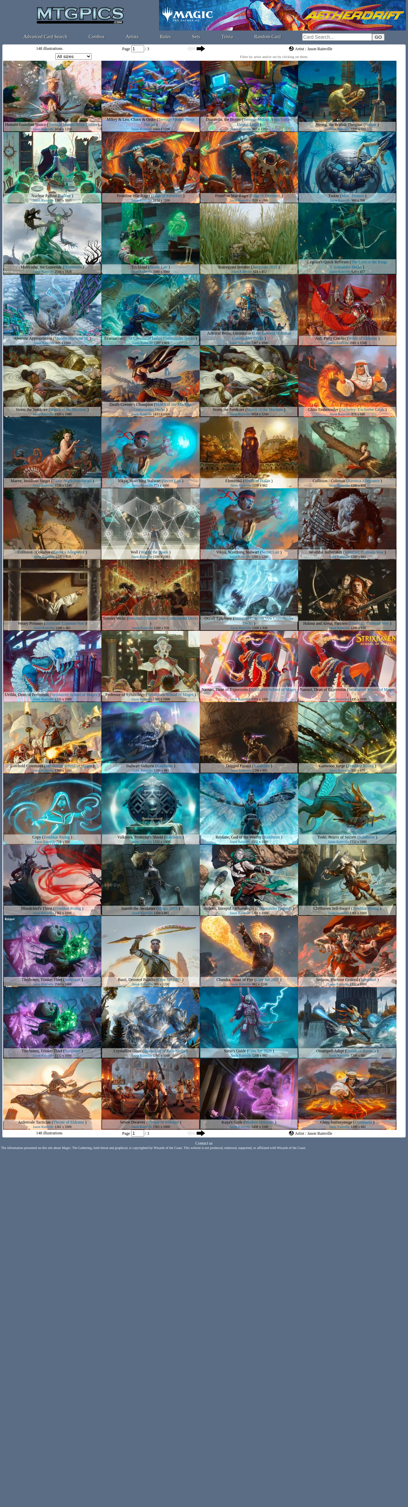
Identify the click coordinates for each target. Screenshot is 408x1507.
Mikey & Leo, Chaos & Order (131, 119)
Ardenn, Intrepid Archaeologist (229, 908)
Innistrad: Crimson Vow (364, 552)
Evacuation (113, 338)
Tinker (333, 195)
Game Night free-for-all (72, 480)
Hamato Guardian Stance (25, 124)
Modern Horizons (259, 1122)
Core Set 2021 (169, 979)
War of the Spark (154, 552)
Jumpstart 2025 (264, 267)
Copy (36, 837)
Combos (96, 36)
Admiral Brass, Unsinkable (229, 333)
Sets (196, 36)
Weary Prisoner (30, 623)
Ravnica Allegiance (364, 480)
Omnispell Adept (330, 1051)
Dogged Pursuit (238, 766)
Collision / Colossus (329, 480)
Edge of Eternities (167, 195)
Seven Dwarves (132, 1122)
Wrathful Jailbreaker (325, 552)
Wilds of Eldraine (362, 338)
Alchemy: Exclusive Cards (363, 409)
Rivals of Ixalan (257, 480)
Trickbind (139, 267)
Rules (165, 36)
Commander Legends (274, 908)
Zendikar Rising (360, 766)
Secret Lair (159, 267)
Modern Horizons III (72, 338)
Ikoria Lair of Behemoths (164, 1051)
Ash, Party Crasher (330, 338)
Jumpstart (73, 979)
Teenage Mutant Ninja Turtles (72, 124)
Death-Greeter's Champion (131, 404)
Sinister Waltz (114, 618)
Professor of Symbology (125, 694)
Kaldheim (165, 766)
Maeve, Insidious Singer (30, 480)
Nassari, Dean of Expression (224, 689)
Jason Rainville (43, 129)
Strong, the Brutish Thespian (339, 124)
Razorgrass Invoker (234, 267)
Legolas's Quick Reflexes (328, 262)
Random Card (267, 36)
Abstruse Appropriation (33, 338)
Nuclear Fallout (44, 195)
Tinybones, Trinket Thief (42, 979)
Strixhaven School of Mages (74, 694)
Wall (134, 552)
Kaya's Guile (232, 1122)
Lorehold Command (26, 766)
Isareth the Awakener (138, 908)
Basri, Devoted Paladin (136, 979)
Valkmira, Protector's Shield (140, 837)
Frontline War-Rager (133, 195)
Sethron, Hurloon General (337, 979)
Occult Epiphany (218, 618)
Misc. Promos (352, 195)
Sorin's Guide (235, 1051)
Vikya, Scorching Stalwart (139, 480)
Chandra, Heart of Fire (234, 979)
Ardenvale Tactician (34, 1122)
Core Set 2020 (260, 1051)
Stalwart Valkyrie (140, 766)
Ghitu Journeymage (336, 1122)
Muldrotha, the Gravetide (41, 267)
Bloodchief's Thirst (36, 908)
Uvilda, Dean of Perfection (26, 694)
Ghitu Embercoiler (323, 409)
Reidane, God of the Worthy (238, 837)
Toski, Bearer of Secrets (336, 837)
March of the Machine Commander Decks (163, 407)
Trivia (227, 36)
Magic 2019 (168, 908)
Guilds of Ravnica (361, 1051)
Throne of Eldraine (68, 1122)
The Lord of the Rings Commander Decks (358, 264)
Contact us (204, 1143)
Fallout (370, 124)
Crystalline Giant (127, 1051)
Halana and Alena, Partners (325, 623)
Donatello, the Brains (223, 119)
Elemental (233, 480)
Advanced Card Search (45, 36)
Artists (132, 36)
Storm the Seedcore (32, 409)
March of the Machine (68, 409)
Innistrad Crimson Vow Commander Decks (163, 618)
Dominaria (72, 267)
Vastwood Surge (331, 766)
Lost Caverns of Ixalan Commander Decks (160, 338)
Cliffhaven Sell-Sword (331, 908)
